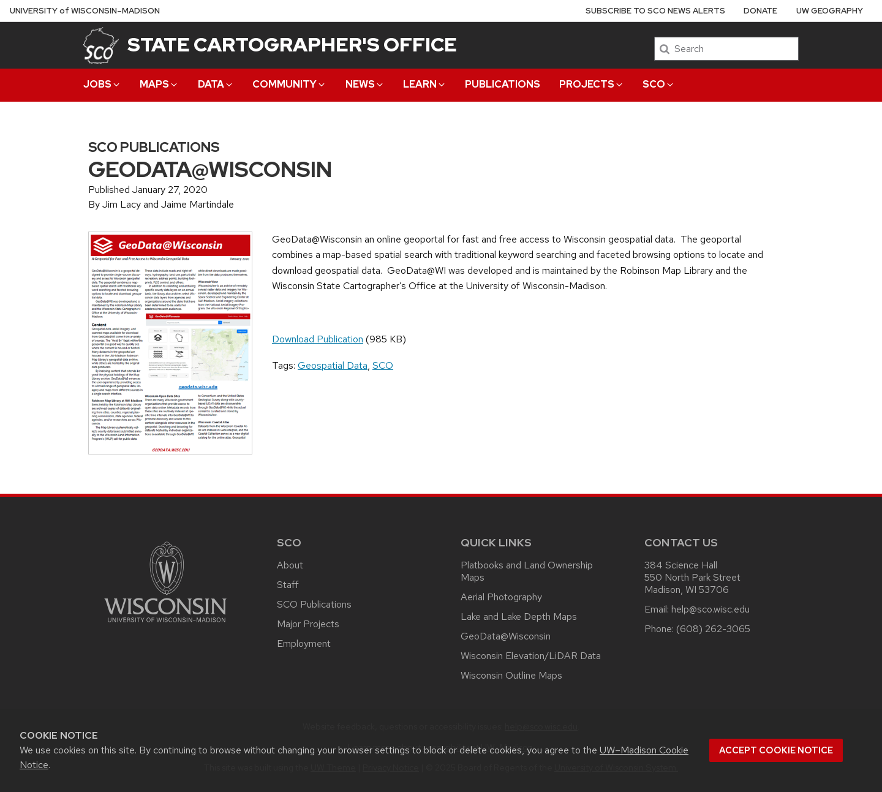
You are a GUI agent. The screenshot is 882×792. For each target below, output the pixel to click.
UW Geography (829, 11)
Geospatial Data (333, 365)
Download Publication (317, 339)
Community (289, 84)
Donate (760, 11)
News (365, 84)
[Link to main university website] (165, 624)
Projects (591, 84)
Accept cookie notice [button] (776, 750)
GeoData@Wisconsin (506, 636)
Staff (288, 584)
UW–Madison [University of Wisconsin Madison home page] (85, 11)
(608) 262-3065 (713, 628)
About (290, 565)
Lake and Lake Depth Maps (519, 616)
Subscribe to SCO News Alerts (655, 11)
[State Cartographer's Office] (101, 45)
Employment (304, 643)
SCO (659, 84)
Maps (159, 84)
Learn (425, 84)
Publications (502, 84)
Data (216, 84)
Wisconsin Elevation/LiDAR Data (531, 655)
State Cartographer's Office (292, 44)
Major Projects (308, 623)
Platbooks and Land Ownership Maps (527, 571)
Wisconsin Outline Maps (511, 675)
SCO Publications (314, 604)
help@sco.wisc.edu (710, 609)
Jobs (102, 84)
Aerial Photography (501, 596)
